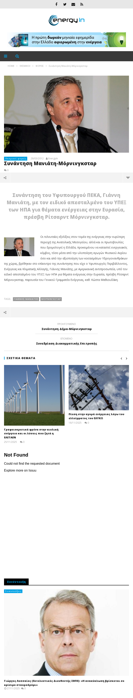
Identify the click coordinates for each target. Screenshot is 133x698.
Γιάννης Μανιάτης (26, 298)
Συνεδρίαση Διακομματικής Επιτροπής (66, 341)
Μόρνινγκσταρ (51, 298)
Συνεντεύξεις (13, 591)
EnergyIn (53, 158)
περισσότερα (128, 177)
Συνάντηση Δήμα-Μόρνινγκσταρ (66, 327)
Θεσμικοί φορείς (15, 158)
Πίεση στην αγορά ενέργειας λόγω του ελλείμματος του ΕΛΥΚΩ (96, 416)
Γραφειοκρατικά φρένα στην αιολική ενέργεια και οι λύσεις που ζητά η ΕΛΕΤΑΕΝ (31, 433)
